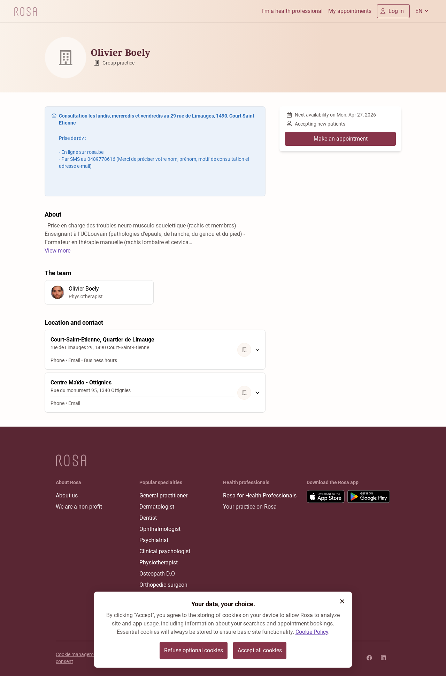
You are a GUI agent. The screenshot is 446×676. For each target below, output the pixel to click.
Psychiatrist (153, 540)
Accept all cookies (260, 650)
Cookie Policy (311, 632)
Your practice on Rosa (250, 506)
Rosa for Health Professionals (260, 495)
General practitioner (163, 495)
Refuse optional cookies (193, 650)
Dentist (148, 517)
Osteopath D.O (157, 573)
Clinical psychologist (164, 551)
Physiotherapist (158, 562)
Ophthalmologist (159, 529)
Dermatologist (156, 506)
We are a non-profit (79, 506)
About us (67, 495)
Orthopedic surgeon (163, 584)
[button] (342, 601)
